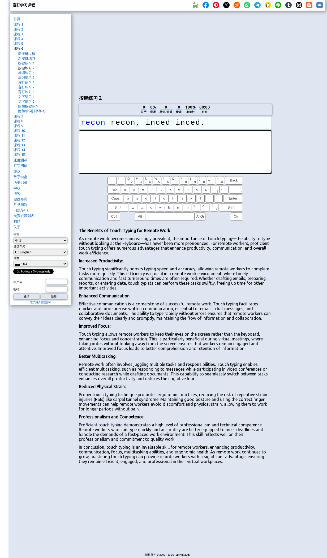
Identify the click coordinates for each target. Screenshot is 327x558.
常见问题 (20, 204)
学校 (17, 188)
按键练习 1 (26, 63)
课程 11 (19, 135)
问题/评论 (21, 210)
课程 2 (18, 29)
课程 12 (19, 140)
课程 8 (18, 121)
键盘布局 (20, 199)
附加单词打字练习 (32, 111)
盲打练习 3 (26, 92)
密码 (16, 289)
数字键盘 (20, 177)
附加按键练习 (28, 106)
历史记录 (20, 182)
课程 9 (18, 126)
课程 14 (19, 150)
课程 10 (19, 130)
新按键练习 (26, 58)
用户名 (17, 282)
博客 (17, 193)
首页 (17, 19)
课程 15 (19, 154)
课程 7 (18, 116)
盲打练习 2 (26, 87)
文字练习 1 (26, 96)
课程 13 (19, 145)
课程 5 (18, 43)
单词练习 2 (26, 77)
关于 (17, 227)
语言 (16, 234)
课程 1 (18, 24)
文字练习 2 (26, 101)
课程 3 (18, 34)
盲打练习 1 (26, 82)
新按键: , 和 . (27, 53)
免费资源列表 (24, 216)
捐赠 (17, 221)
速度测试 (20, 160)
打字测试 (20, 165)
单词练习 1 (26, 73)
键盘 (16, 257)
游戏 (17, 171)
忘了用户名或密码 (40, 302)
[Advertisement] (175, 52)
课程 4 (18, 39)
